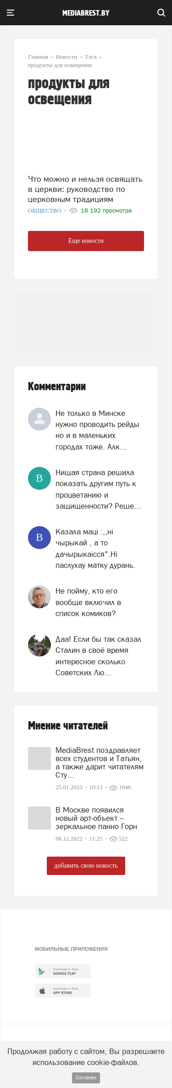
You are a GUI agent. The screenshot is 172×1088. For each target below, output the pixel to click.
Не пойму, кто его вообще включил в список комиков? (88, 602)
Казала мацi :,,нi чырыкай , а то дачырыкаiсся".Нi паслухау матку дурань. (95, 548)
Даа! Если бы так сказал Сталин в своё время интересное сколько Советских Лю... (98, 655)
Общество (45, 210)
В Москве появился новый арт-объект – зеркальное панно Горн (96, 818)
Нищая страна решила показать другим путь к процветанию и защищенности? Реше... (98, 489)
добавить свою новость (85, 865)
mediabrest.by (86, 13)
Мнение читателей (68, 726)
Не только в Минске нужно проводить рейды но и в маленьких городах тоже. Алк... (97, 430)
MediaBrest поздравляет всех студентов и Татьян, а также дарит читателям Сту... (99, 762)
